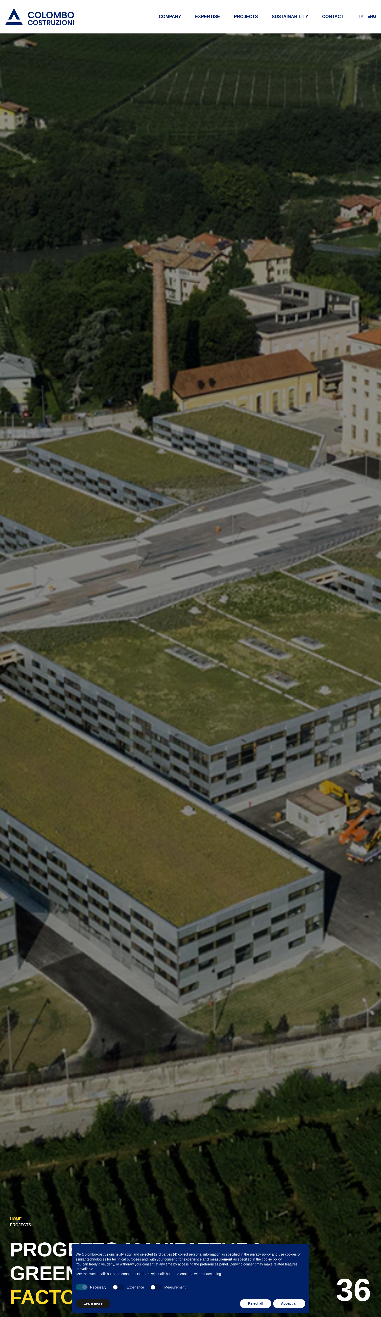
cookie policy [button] (272, 1259)
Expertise (207, 16)
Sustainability (290, 16)
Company (170, 16)
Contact (333, 16)
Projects (246, 16)
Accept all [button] (289, 1303)
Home (16, 1219)
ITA (360, 16)
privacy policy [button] (260, 1254)
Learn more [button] (93, 1303)
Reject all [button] (255, 1303)
